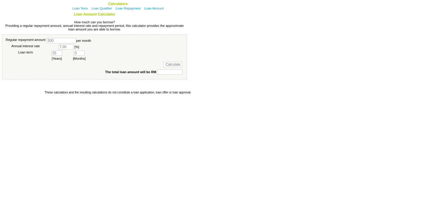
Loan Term (80, 8)
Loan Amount (154, 8)
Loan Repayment (128, 8)
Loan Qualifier (101, 8)
